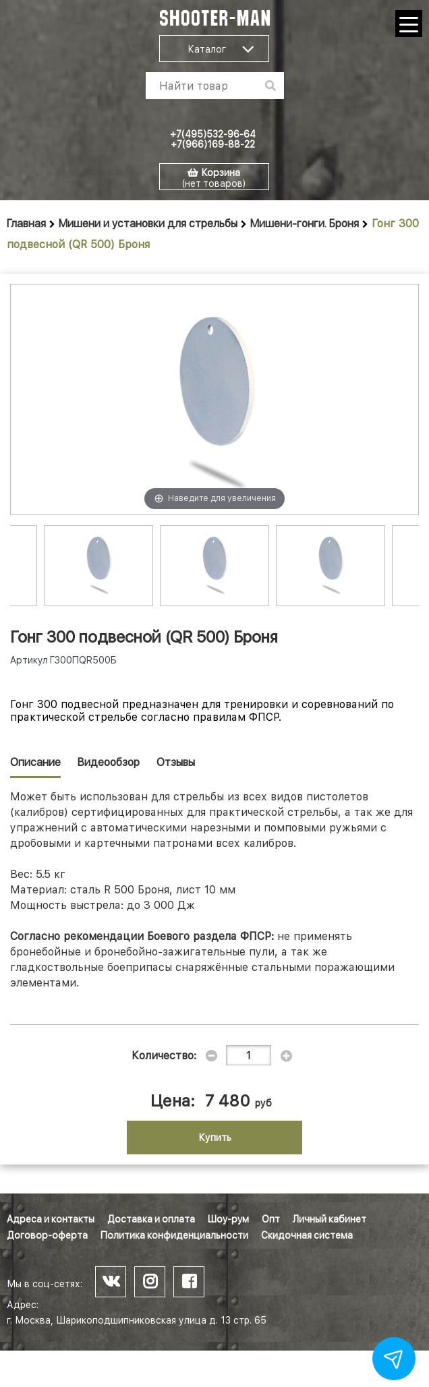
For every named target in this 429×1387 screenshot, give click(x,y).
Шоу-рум (228, 1219)
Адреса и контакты (50, 1219)
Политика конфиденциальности (174, 1235)
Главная (26, 223)
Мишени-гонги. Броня (304, 223)
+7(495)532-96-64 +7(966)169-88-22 (213, 139)
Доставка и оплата (151, 1219)
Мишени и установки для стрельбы (148, 223)
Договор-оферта (47, 1235)
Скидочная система (307, 1235)
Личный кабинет (329, 1219)
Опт (271, 1219)
